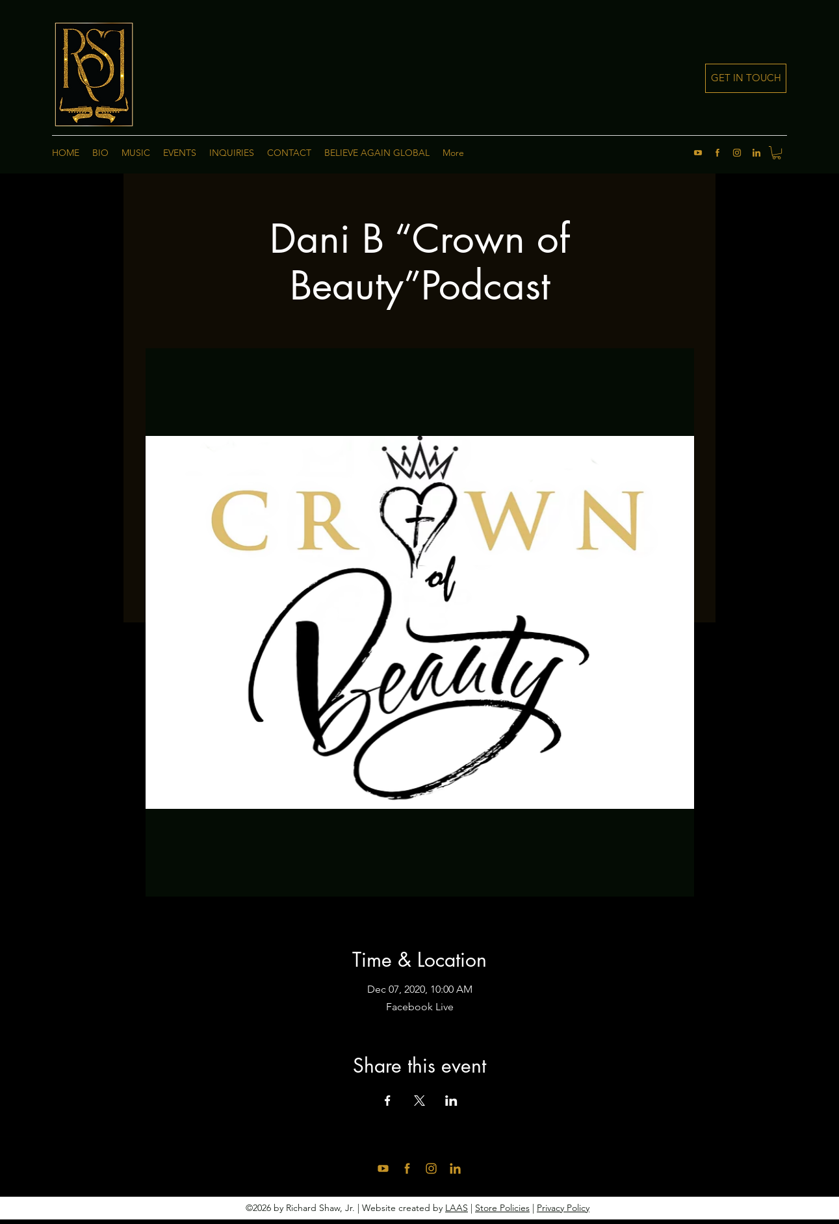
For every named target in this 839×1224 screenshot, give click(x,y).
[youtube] (697, 152)
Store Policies (502, 1208)
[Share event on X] (419, 1100)
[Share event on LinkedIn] (451, 1100)
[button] (776, 152)
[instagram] (736, 152)
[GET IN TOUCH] (745, 78)
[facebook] (717, 152)
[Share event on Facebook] (387, 1100)
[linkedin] (756, 152)
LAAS (456, 1208)
